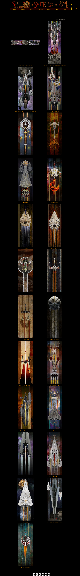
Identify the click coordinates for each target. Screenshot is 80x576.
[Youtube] (46, 574)
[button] (71, 9)
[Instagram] (34, 574)
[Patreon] (43, 574)
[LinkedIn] (49, 574)
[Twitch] (40, 574)
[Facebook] (37, 574)
